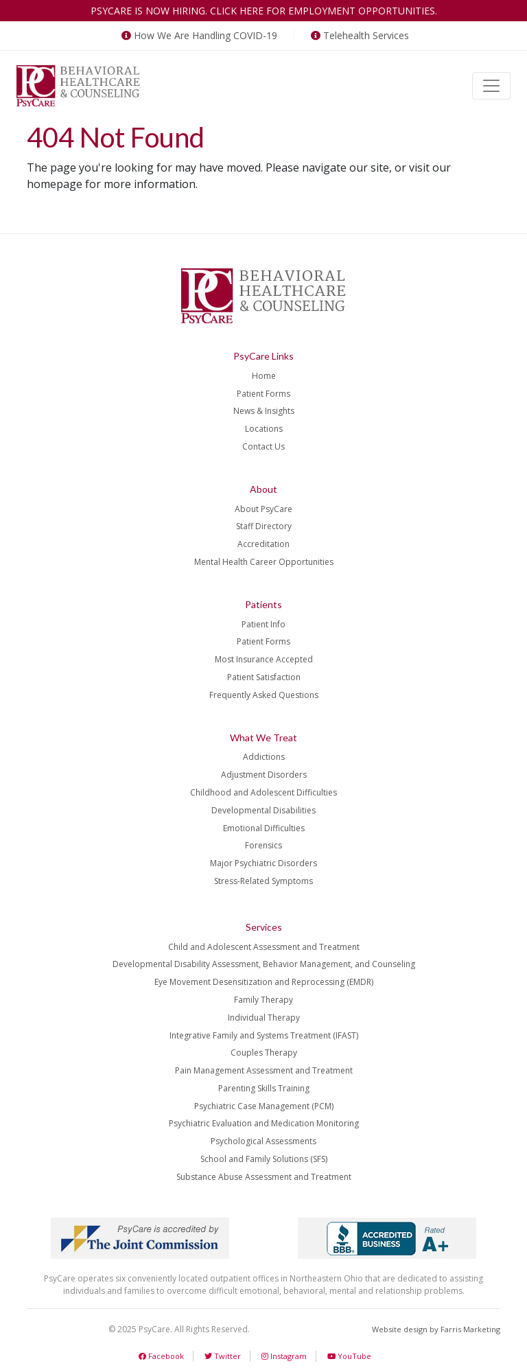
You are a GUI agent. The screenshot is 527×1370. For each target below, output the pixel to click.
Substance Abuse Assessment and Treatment (263, 1177)
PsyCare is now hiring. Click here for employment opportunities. (264, 10)
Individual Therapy (264, 1017)
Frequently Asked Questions (263, 695)
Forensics (263, 845)
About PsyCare (263, 509)
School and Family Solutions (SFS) (263, 1159)
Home (264, 376)
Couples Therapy (264, 1052)
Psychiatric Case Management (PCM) (263, 1106)
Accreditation (263, 544)
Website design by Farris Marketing (436, 1329)
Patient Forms (263, 393)
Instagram (284, 1356)
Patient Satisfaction (264, 677)
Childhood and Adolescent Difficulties (263, 792)
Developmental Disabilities (263, 810)
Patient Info (263, 624)
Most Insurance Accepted (264, 659)
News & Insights (263, 411)
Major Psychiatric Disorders (263, 863)
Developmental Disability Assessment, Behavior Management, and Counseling (264, 964)
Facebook (161, 1356)
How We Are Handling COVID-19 (198, 35)
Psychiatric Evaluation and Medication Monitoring (264, 1123)
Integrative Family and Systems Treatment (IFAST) (263, 1035)
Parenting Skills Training (263, 1088)
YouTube (349, 1356)
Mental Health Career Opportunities (263, 562)
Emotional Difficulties (264, 828)
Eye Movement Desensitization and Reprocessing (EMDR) (263, 982)
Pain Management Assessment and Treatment (264, 1070)
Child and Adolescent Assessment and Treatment (264, 947)
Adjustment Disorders (264, 774)
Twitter (222, 1356)
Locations (264, 428)
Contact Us (263, 446)
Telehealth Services (358, 35)
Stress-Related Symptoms (263, 881)
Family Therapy (263, 1000)
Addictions (264, 757)
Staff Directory (264, 526)
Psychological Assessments (263, 1141)
